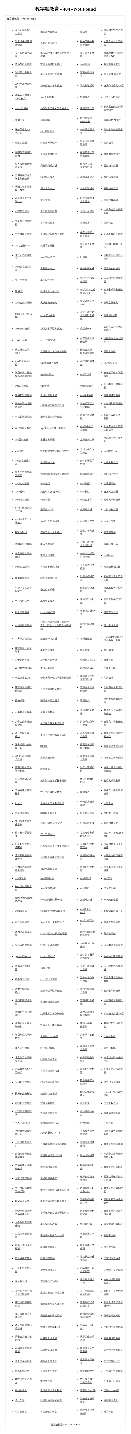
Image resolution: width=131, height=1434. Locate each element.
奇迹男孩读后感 (23, 625)
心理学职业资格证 (49, 1070)
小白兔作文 (21, 1411)
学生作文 (108, 1122)
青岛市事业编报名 (113, 1224)
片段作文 (20, 1400)
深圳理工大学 (87, 108)
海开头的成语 (47, 757)
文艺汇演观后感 (23, 1178)
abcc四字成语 (47, 131)
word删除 (85, 491)
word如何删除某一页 (51, 899)
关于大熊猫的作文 (113, 1349)
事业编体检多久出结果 (52, 1235)
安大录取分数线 (112, 990)
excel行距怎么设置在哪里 (53, 933)
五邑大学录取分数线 (51, 689)
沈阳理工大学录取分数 (52, 1013)
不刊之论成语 (47, 650)
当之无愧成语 (111, 491)
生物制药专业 (87, 268)
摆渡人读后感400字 (50, 1327)
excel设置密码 (47, 340)
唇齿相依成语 (111, 165)
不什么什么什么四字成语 (53, 734)
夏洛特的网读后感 (49, 1002)
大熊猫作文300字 (49, 1036)
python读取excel (23, 956)
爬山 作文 (109, 650)
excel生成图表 (22, 566)
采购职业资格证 (23, 1082)
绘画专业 (108, 803)
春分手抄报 (21, 280)
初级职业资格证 (48, 868)
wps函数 (19, 451)
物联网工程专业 (48, 813)
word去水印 (86, 499)
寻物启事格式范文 (49, 566)
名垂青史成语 (47, 439)
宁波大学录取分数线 (51, 64)
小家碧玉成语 (22, 211)
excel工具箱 (21, 340)
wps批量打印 (110, 451)
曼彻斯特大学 (47, 462)
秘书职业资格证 (112, 1082)
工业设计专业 (47, 280)
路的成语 (85, 792)
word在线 (85, 888)
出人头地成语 (47, 543)
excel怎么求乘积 (48, 979)
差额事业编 (110, 1235)
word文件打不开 (23, 302)
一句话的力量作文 (113, 1371)
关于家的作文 (22, 659)
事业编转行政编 (48, 1224)
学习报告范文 (22, 601)
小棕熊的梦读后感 (113, 1327)
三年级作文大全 (48, 659)
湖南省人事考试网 (113, 757)
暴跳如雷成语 (111, 188)
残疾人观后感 (47, 1258)
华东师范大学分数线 (51, 85)
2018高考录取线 (23, 667)
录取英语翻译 (47, 712)
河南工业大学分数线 (51, 532)
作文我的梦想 (87, 1371)
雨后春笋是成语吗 (49, 700)
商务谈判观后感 (48, 165)
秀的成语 (20, 700)
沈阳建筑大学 (87, 473)
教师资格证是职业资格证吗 (54, 845)
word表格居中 (22, 910)
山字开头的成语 (112, 97)
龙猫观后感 (86, 899)
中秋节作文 (46, 1380)
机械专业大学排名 (49, 291)
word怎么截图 (111, 899)
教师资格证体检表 (113, 1167)
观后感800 (85, 328)
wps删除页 (85, 878)
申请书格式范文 (112, 154)
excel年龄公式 (47, 956)
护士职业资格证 (48, 1269)
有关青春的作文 (48, 1371)
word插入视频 (22, 499)
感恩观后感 (86, 509)
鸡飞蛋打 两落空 (112, 74)
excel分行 (45, 967)
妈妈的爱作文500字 (50, 1132)
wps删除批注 (47, 878)
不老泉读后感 (111, 625)
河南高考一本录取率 (51, 1025)
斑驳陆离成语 (87, 667)
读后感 (83, 31)
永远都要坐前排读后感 (52, 1292)
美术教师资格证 (48, 1178)
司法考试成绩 (87, 1155)
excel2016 (45, 119)
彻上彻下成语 (47, 589)
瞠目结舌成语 (111, 177)
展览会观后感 (22, 1201)
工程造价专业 (47, 268)
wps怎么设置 (21, 385)
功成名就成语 (111, 462)
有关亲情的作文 (48, 1411)
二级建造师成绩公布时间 (53, 1144)
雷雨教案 (108, 222)
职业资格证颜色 (23, 1258)
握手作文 (85, 1103)
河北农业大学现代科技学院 (54, 451)
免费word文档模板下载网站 (54, 473)
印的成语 (108, 677)
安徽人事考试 (47, 1103)
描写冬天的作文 (48, 1361)
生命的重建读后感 (113, 956)
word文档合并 (22, 483)
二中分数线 (110, 1036)
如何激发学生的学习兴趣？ (54, 108)
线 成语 (19, 291)
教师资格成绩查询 (113, 1144)
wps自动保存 (21, 108)
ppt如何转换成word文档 (52, 910)
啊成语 (43, 746)
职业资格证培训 (48, 1093)
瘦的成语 (85, 97)
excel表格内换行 (112, 119)
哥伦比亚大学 (111, 473)
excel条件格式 (22, 328)
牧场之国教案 (111, 302)
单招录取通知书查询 (51, 74)
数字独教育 (57, 1424)
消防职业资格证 (23, 1103)
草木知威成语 (47, 601)
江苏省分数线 (22, 1047)
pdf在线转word (22, 245)
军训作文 (85, 700)
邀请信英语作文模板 (51, 1390)
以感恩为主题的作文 (51, 1400)
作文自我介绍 (111, 1103)
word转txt (20, 491)
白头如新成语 (87, 813)
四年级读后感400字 (114, 1013)
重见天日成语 (47, 555)
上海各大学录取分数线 (52, 803)
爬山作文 (20, 119)
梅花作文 (85, 650)
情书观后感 (110, 1247)
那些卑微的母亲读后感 (52, 1304)
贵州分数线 (86, 638)
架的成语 (108, 142)
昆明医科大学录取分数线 (53, 351)
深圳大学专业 (47, 188)
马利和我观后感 (23, 395)
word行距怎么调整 (50, 521)
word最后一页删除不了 (52, 922)
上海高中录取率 (48, 154)
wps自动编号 (86, 385)
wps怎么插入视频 (49, 363)
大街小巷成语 (111, 509)
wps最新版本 (47, 97)
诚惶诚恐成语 (87, 177)
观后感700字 (46, 509)
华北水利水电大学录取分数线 (55, 677)
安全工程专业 (47, 834)
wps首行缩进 (21, 439)
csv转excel (109, 555)
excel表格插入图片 (113, 566)
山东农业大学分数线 (51, 416)
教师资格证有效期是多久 (53, 1201)
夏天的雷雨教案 (48, 211)
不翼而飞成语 (111, 612)
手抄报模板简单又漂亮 (52, 234)
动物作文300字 (88, 659)
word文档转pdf (48, 888)
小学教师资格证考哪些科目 (54, 1212)
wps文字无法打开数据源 (53, 428)
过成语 (18, 803)
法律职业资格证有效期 (52, 857)
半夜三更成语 (47, 667)
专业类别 (45, 199)
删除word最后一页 (113, 910)
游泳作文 (108, 659)
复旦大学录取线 (112, 780)
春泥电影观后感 (48, 395)
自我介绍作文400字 (114, 85)
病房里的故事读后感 (51, 1315)
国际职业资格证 (112, 1258)
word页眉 (45, 499)
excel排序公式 (111, 543)
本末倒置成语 (87, 188)
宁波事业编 (110, 667)
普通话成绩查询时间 (51, 1155)
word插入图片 (47, 257)
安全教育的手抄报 (113, 234)
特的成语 (45, 769)
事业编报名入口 (23, 677)
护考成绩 (85, 1122)
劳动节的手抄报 (23, 64)
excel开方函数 (47, 315)
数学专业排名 (22, 979)
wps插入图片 (47, 374)
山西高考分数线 (48, 31)
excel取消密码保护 (113, 945)
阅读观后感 (110, 532)
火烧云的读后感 (23, 945)
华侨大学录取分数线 (51, 328)
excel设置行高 (47, 612)
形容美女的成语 (112, 268)
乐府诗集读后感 (48, 1349)
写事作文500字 (88, 1390)
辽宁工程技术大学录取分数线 (87, 315)
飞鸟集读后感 (87, 85)
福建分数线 (21, 532)
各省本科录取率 (112, 64)
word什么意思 (87, 521)
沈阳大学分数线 (23, 543)
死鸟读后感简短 (112, 1315)
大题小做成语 (87, 211)
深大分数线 (110, 1047)
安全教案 (85, 222)
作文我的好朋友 (112, 1380)
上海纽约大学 (87, 439)
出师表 (83, 257)
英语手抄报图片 (48, 245)
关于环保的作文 (23, 1361)
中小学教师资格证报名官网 (54, 1189)
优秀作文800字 (111, 1390)
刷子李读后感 (22, 612)
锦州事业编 (86, 1224)
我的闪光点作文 (48, 1059)
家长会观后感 (22, 922)
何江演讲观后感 (112, 395)
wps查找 (108, 878)
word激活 (45, 483)
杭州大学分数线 (48, 578)
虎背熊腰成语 (111, 199)
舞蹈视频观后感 (48, 1167)
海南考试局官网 (48, 1113)
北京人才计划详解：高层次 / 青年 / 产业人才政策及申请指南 (55, 625)
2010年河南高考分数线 (52, 405)
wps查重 (44, 385)
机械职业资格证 (48, 1247)
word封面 (85, 483)
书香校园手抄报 (23, 234)
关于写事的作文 (112, 1361)
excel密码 (85, 64)
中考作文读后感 (23, 638)
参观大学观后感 (112, 922)
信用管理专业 (87, 823)
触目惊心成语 (47, 177)
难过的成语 (21, 142)
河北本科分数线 (23, 428)
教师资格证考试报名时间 (53, 780)
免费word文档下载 (50, 491)
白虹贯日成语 (111, 813)
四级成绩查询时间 (113, 746)
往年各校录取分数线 (51, 792)
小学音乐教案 (47, 222)
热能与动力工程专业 (51, 823)
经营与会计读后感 (49, 945)
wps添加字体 (110, 363)
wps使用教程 (86, 395)
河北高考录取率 (48, 142)
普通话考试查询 (112, 1113)
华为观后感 (110, 888)
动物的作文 (21, 1390)
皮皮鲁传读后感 (48, 638)
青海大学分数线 (112, 499)
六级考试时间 (22, 813)
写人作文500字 (22, 1122)
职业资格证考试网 (49, 1082)
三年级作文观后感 (113, 1269)
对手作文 (108, 1411)
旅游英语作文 (111, 1400)
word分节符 (110, 521)
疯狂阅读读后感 (112, 1338)
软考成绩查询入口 (49, 1122)
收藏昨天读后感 (48, 1338)
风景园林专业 (111, 823)
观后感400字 (110, 315)
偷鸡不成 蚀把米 (49, 43)
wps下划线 (85, 374)
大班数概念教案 (48, 302)
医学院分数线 (47, 1047)
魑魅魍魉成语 (22, 578)
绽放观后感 (21, 1281)
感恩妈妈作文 (22, 1371)
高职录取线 (110, 351)
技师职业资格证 (23, 1093)
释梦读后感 (110, 933)
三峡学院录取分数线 (51, 990)
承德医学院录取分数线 (52, 723)
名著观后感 (110, 483)
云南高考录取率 (23, 712)
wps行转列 (20, 878)
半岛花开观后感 (23, 416)
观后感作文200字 (49, 1281)
